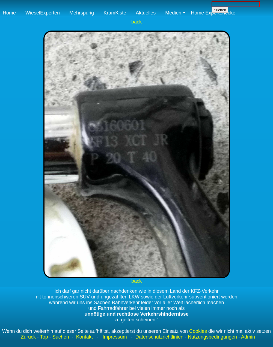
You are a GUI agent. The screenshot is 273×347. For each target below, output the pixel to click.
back (136, 22)
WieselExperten (42, 13)
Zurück (28, 337)
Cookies (198, 331)
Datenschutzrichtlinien (159, 337)
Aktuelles (146, 13)
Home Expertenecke (213, 13)
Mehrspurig (81, 13)
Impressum (115, 337)
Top (44, 337)
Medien (173, 13)
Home (9, 13)
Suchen (60, 337)
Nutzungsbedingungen (212, 337)
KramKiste (114, 13)
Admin (248, 337)
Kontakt (84, 337)
